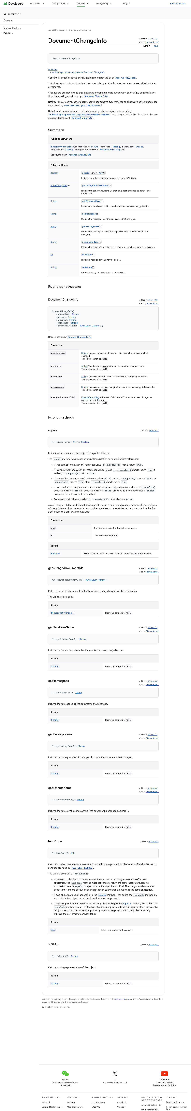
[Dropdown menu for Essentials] (44, 3)
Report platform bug (175, 1102)
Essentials (35, 3)
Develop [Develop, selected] (81, 3)
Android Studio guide (151, 1105)
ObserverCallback (126, 77)
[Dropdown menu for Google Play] (112, 3)
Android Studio (177, 3)
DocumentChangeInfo (96, 96)
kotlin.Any (52, 69)
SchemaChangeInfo (82, 118)
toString (87, 267)
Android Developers (56, 30)
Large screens (98, 1102)
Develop (72, 30)
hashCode (87, 254)
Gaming (71, 1102)
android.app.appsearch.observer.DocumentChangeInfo (78, 72)
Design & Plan (58, 3)
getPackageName (90, 226)
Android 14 (122, 1107)
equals (85, 172)
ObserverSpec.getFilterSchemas (82, 105)
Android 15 (122, 1102)
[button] (19, 33)
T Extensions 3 (152, 42)
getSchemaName (90, 242)
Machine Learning (75, 1107)
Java (156, 45)
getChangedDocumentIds (95, 185)
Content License (122, 999)
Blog (125, 3)
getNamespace (89, 213)
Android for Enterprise (52, 1107)
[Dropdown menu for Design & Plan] (69, 3)
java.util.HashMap (81, 868)
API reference (12, 14)
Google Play (102, 3)
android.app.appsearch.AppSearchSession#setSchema (79, 114)
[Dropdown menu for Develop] (89, 3)
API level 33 (152, 39)
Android (46, 1102)
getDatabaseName (91, 201)
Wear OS (96, 1107)
